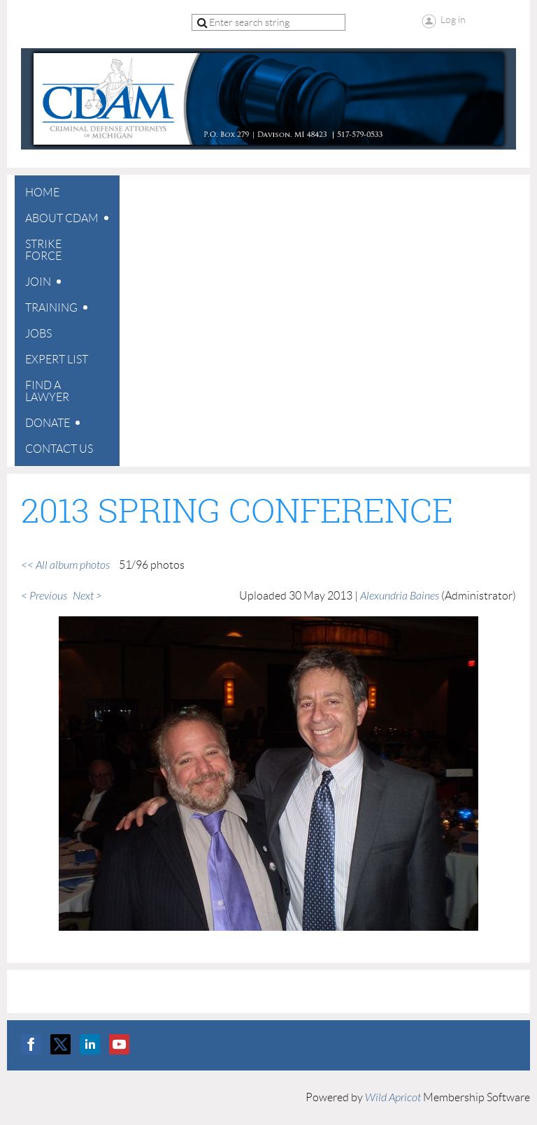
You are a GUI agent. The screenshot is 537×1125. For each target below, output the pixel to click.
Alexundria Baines (399, 596)
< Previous (44, 596)
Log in (453, 19)
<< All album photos (65, 565)
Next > (87, 596)
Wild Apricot (393, 1097)
